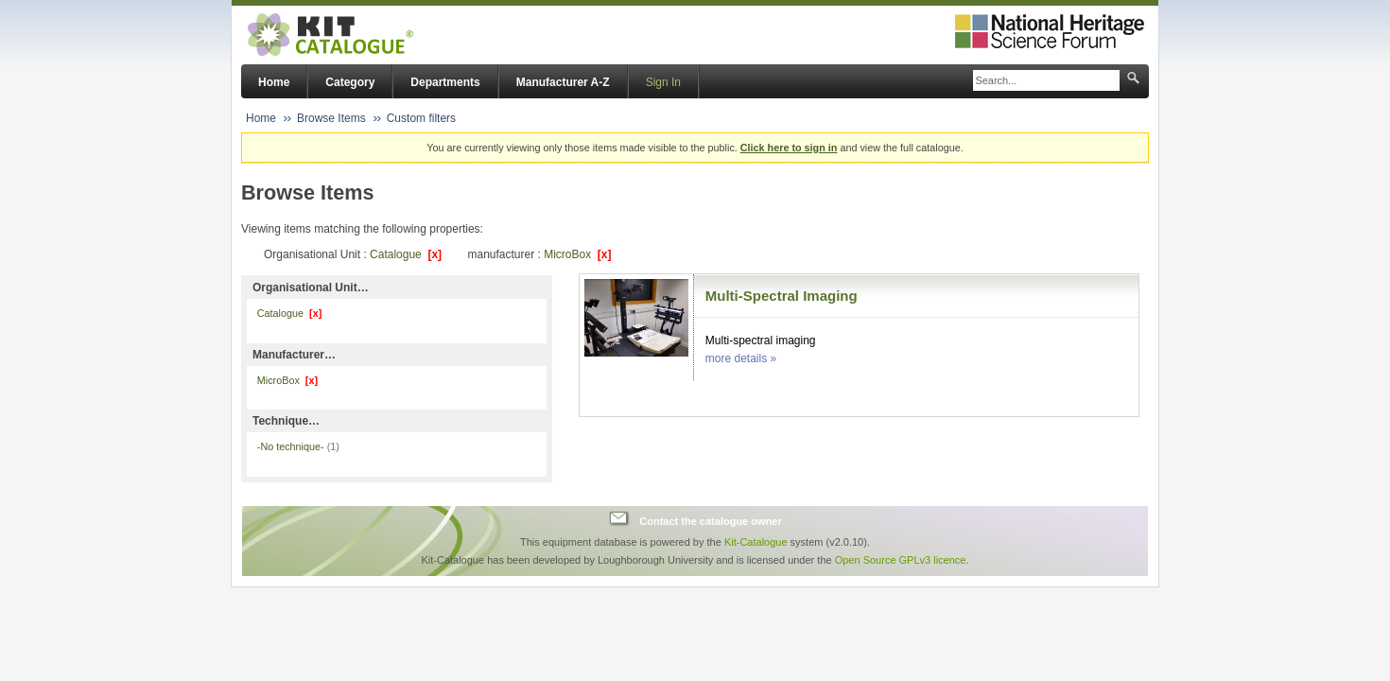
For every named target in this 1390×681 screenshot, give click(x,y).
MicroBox (577, 254)
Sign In (663, 82)
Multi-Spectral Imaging (781, 296)
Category (349, 82)
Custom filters (421, 118)
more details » (740, 358)
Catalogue (406, 254)
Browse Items (331, 118)
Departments (444, 82)
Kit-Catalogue (756, 542)
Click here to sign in (789, 147)
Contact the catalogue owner (710, 521)
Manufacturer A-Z (563, 82)
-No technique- (298, 446)
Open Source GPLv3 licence (900, 560)
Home (273, 82)
